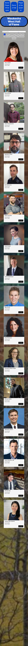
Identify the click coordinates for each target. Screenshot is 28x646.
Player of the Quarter (21, 6)
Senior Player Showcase (7, 6)
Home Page (5, 644)
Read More (21, 67)
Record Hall (14, 6)
